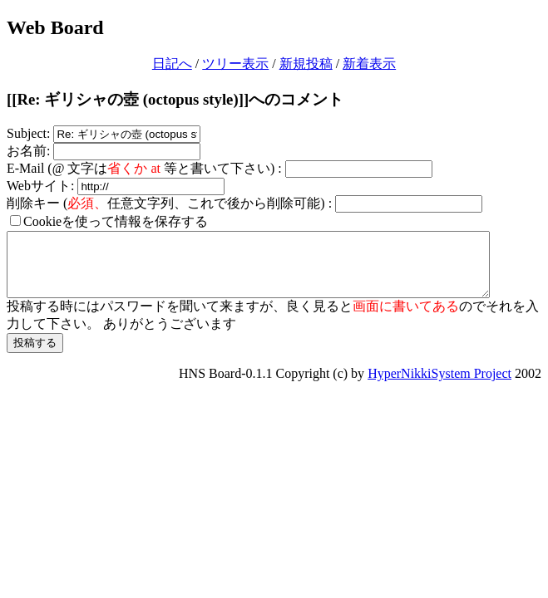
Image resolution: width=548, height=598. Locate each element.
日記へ (172, 63)
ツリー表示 (235, 63)
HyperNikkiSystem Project (439, 386)
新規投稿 (306, 63)
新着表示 (369, 63)
